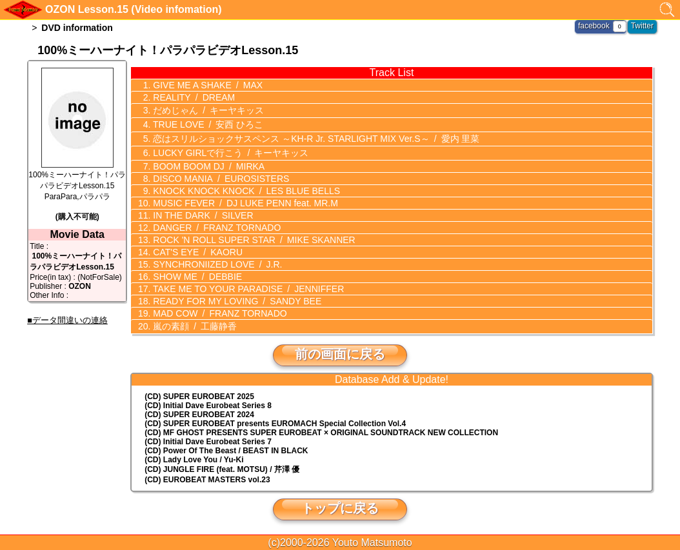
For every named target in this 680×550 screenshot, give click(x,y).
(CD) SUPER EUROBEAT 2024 (199, 411)
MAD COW (218, 311)
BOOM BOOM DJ (207, 164)
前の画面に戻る (340, 351)
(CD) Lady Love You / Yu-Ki (194, 456)
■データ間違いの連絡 (67, 320)
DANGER (215, 225)
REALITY (192, 97)
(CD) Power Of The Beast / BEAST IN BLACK (226, 447)
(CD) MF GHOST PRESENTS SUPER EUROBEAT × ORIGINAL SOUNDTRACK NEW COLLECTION (321, 429)
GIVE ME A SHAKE (206, 85)
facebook (594, 25)
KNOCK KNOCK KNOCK (244, 188)
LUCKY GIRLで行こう (229, 150)
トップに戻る (340, 505)
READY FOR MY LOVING (235, 298)
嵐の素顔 (193, 323)
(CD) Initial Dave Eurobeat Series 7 (208, 438)
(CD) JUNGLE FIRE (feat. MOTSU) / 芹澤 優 (222, 466)
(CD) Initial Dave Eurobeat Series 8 (208, 402)
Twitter (642, 25)
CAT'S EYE (196, 249)
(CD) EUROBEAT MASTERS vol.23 (207, 476)
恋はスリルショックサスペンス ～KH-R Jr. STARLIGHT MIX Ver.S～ (314, 137)
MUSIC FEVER (243, 200)
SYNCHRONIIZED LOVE (216, 262)
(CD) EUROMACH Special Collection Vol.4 (275, 420)
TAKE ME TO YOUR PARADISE (247, 286)
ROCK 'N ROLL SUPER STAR (252, 237)
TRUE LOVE (206, 123)
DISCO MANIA (219, 176)
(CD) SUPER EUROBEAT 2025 (199, 393)
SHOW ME (196, 274)
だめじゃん (207, 109)
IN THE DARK (201, 213)
